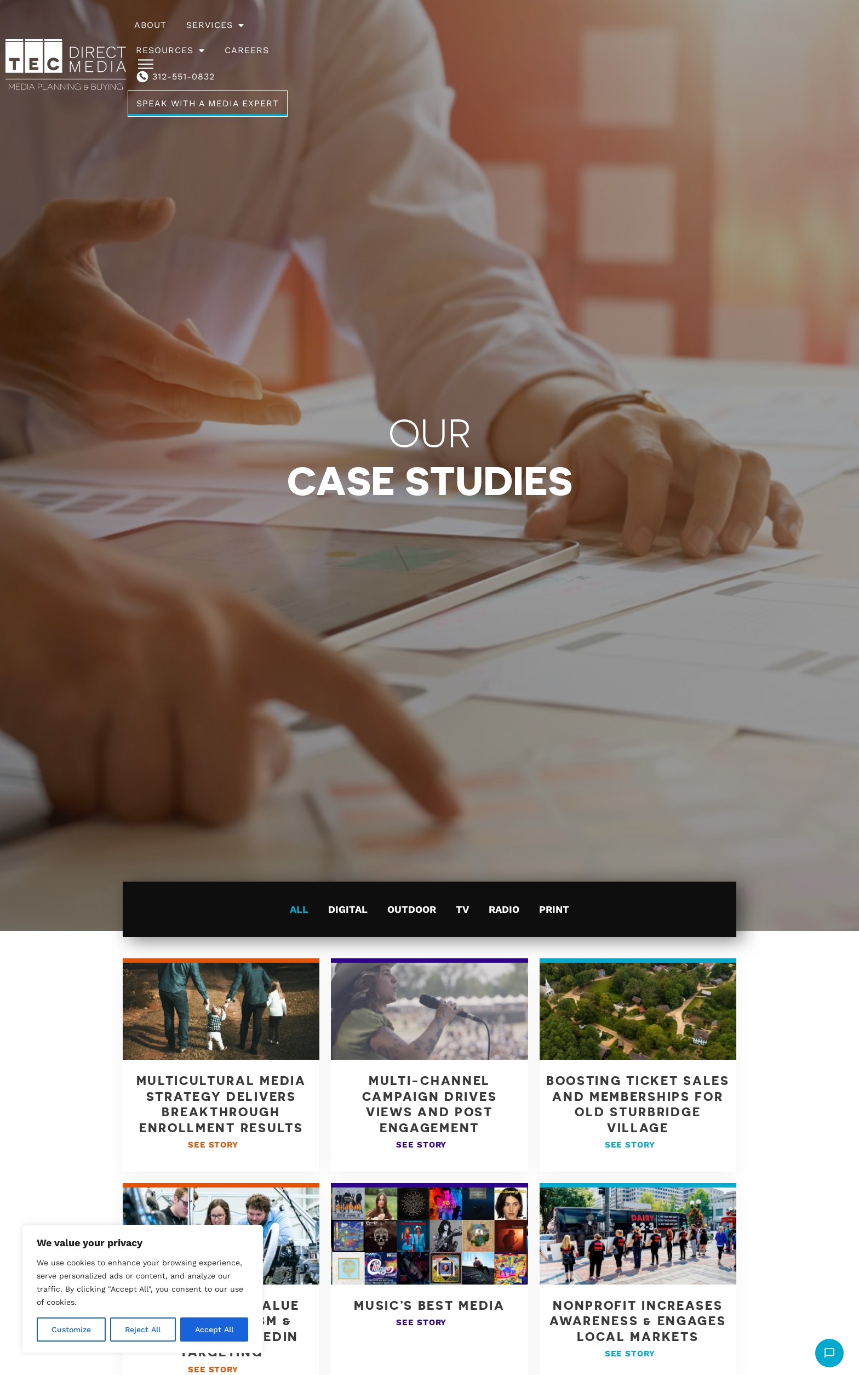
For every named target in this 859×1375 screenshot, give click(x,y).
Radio (504, 909)
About (295, 37)
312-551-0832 (601, 37)
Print (554, 909)
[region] (142, 1289)
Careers (519, 37)
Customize (71, 1329)
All (299, 909)
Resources (443, 38)
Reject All (143, 1329)
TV (462, 909)
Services (360, 38)
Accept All (214, 1329)
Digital (348, 909)
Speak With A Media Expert (732, 37)
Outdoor (411, 909)
